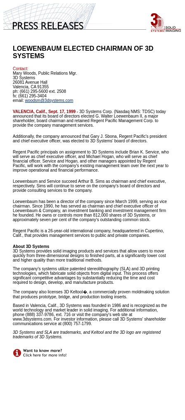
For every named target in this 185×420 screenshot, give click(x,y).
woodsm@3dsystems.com (49, 100)
